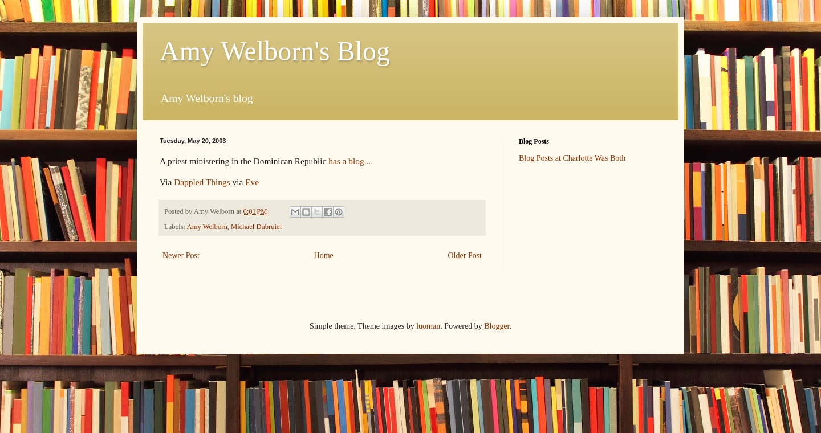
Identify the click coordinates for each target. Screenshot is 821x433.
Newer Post (181, 255)
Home (324, 255)
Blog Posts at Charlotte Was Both (572, 158)
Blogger (496, 326)
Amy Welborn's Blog (275, 51)
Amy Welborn (207, 227)
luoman (428, 326)
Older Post (465, 255)
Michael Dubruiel (256, 227)
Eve (252, 182)
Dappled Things (202, 182)
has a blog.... (350, 161)
